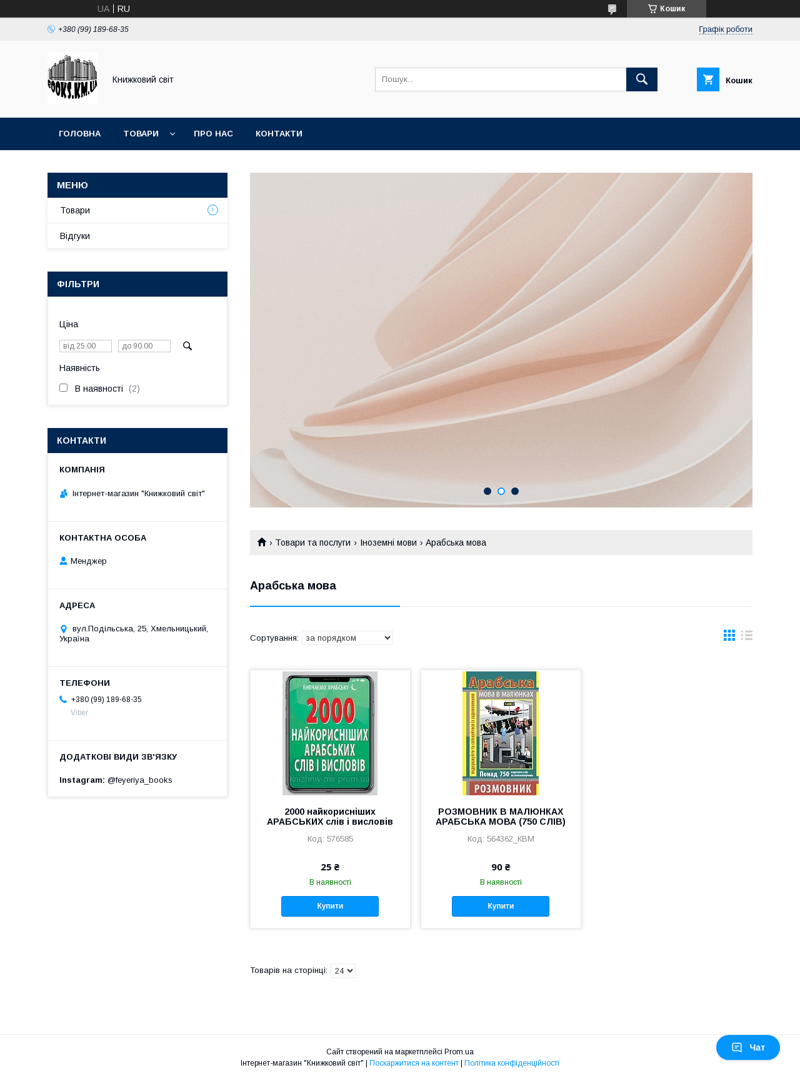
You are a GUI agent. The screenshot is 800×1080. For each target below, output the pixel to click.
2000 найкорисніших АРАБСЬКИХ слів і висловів (330, 817)
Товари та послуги (313, 542)
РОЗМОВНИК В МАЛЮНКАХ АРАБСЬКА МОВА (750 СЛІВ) (501, 817)
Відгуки (75, 236)
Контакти (279, 133)
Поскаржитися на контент (414, 1063)
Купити (330, 906)
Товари (141, 133)
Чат (748, 1047)
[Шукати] (642, 79)
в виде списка (746, 638)
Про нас (213, 133)
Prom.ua (459, 1051)
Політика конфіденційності (511, 1063)
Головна (80, 133)
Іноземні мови (388, 542)
